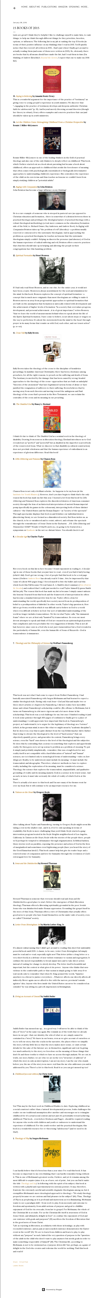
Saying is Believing (24, 96)
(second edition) (27, 1074)
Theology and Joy (28, 1183)
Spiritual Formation (24, 255)
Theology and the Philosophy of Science (32, 643)
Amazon (62, 7)
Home (24, 7)
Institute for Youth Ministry (25, 494)
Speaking (74, 7)
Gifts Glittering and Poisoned (27, 459)
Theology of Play (22, 1138)
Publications (49, 7)
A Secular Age (21, 536)
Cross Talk (20, 333)
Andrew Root (34, 578)
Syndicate (31, 530)
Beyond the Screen (49, 57)
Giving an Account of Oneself (27, 996)
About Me (34, 7)
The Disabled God (24, 404)
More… (85, 7)
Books (21, 1266)
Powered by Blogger (52, 1289)
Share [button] (15, 1262)
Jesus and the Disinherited (26, 863)
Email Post (24, 1262)
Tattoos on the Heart (24, 792)
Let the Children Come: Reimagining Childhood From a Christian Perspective (49, 122)
